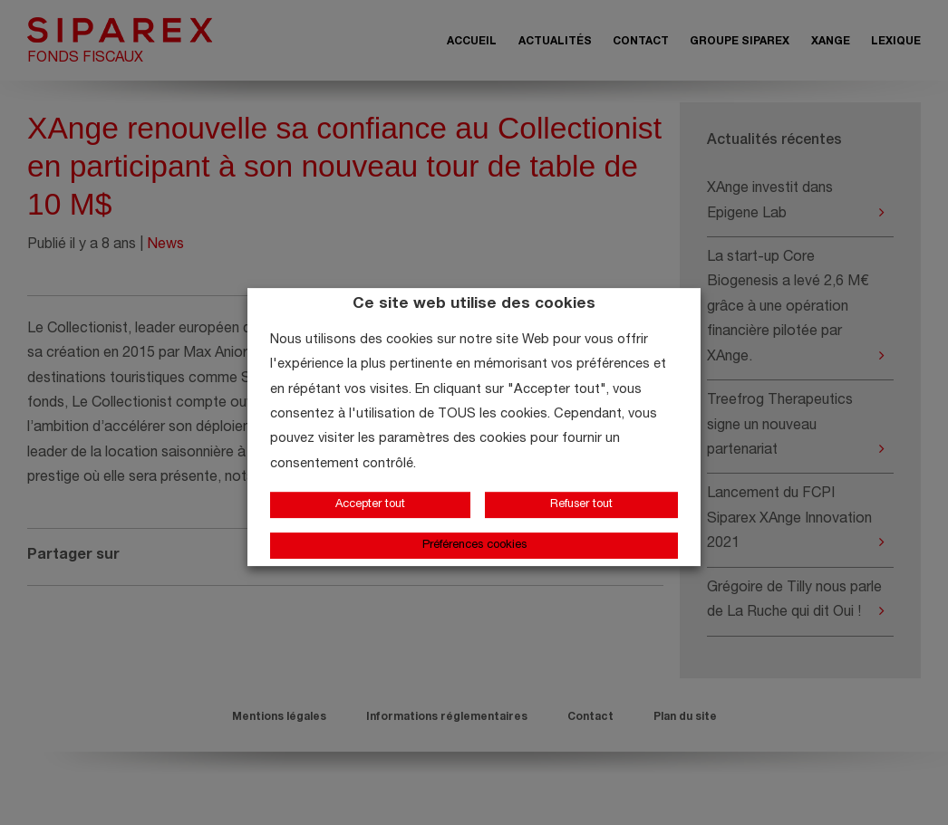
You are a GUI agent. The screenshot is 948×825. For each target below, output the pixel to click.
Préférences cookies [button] (474, 546)
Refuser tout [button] (581, 505)
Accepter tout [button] (370, 505)
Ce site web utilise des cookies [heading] (474, 304)
